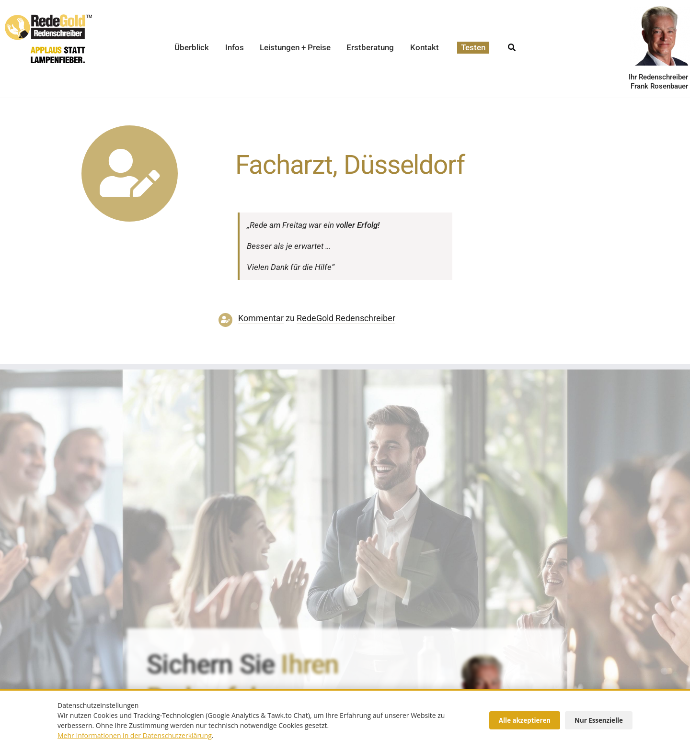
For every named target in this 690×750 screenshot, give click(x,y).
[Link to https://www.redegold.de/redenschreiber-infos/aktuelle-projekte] (129, 173)
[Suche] (511, 45)
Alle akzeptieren (525, 720)
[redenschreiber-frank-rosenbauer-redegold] (482, 656)
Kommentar (261, 318)
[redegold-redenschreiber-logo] (48, 18)
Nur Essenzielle (599, 720)
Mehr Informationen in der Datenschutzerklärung (135, 735)
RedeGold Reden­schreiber (346, 318)
